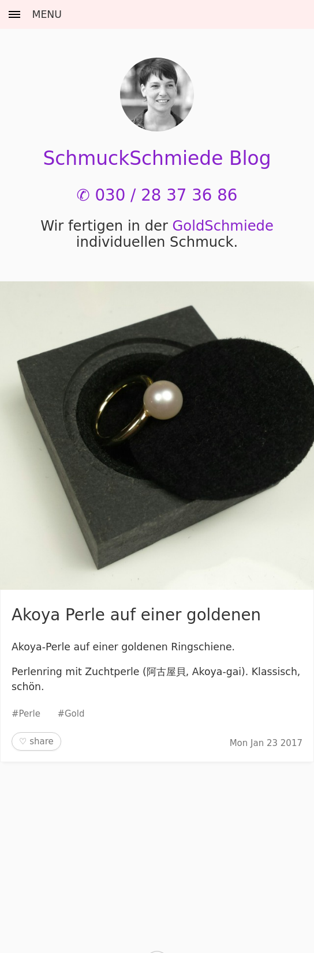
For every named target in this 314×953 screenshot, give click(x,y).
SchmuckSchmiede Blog (157, 158)
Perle (29, 714)
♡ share (36, 741)
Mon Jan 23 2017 (266, 743)
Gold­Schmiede (223, 226)
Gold (75, 714)
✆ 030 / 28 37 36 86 (157, 195)
